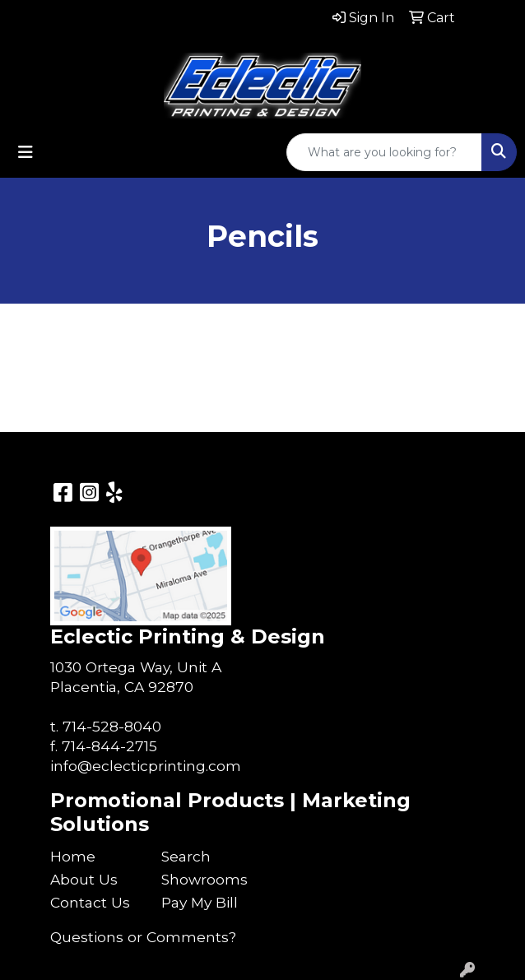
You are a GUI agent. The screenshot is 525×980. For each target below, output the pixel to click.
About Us (84, 879)
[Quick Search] (384, 152)
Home (72, 856)
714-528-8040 (112, 726)
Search (186, 856)
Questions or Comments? (143, 936)
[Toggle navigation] (25, 152)
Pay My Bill (199, 902)
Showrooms (204, 879)
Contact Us (90, 902)
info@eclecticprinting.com (145, 765)
